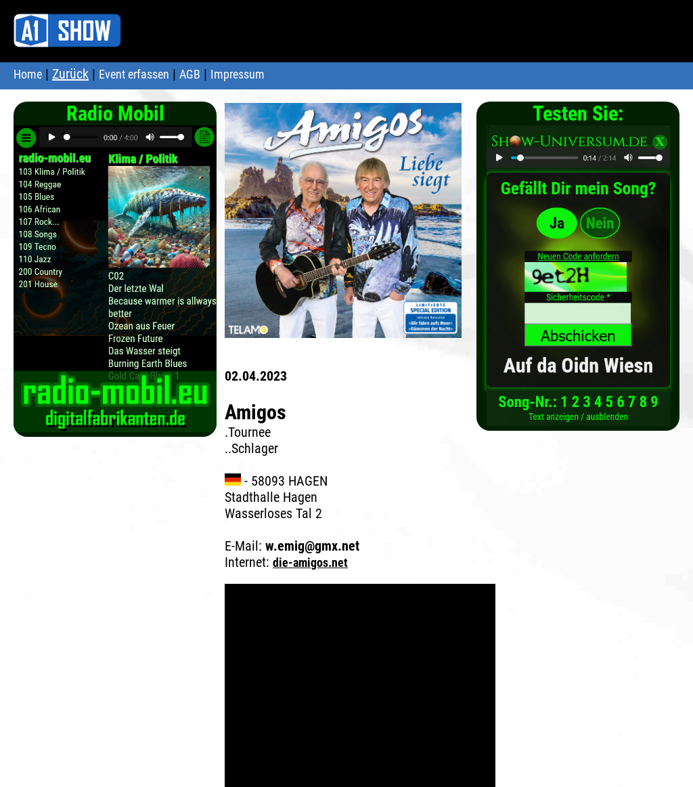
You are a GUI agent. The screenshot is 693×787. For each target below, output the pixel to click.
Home (28, 74)
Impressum (237, 74)
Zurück (70, 74)
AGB (189, 74)
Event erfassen (134, 74)
